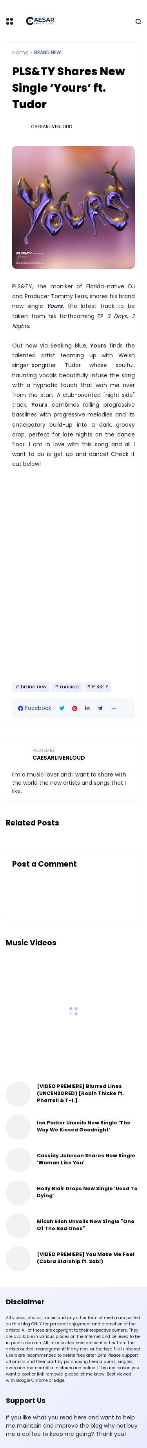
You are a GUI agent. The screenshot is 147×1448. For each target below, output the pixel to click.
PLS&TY (100, 687)
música (69, 687)
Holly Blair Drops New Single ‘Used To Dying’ (87, 1192)
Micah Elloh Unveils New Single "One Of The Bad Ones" (85, 1225)
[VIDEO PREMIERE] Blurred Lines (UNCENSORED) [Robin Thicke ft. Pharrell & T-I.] (80, 1093)
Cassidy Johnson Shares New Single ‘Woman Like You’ (86, 1159)
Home (20, 52)
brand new (47, 52)
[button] (114, 708)
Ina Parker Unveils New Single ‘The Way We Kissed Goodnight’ (84, 1126)
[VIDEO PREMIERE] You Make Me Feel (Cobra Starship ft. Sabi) (85, 1258)
